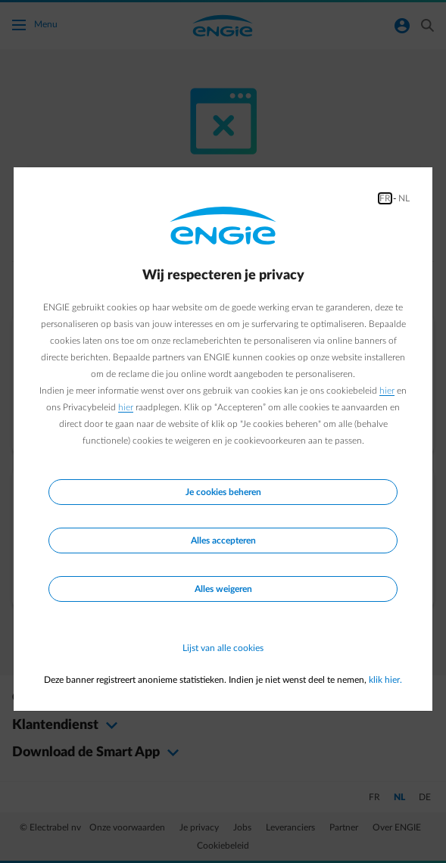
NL (404, 198)
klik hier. (385, 679)
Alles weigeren (223, 589)
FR (385, 198)
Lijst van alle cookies (223, 648)
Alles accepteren (223, 540)
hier (387, 390)
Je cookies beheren (223, 492)
